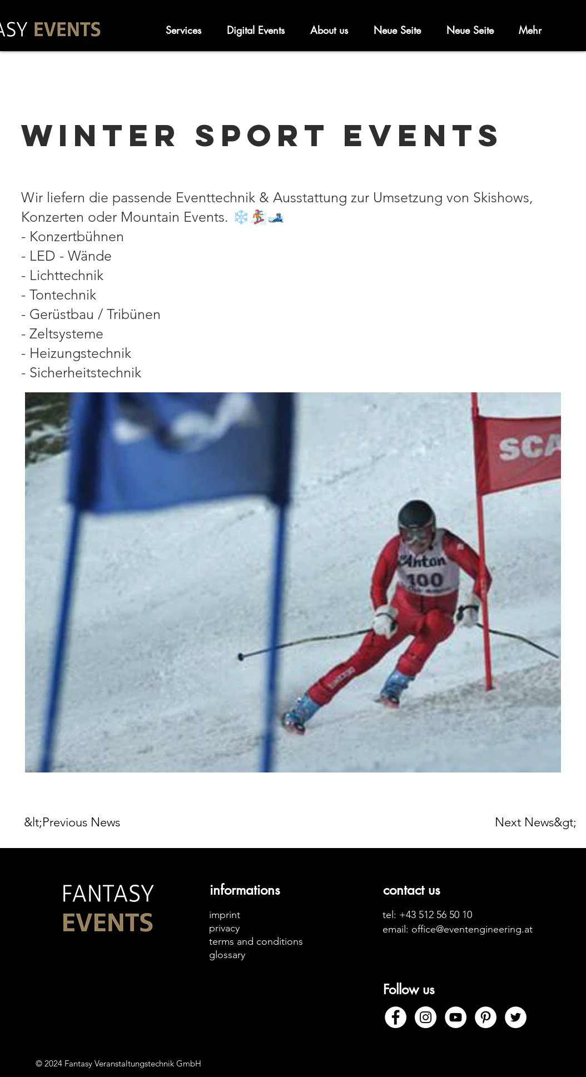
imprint (224, 915)
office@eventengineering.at (472, 929)
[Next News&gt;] (536, 822)
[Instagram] (425, 1017)
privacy (224, 928)
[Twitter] (516, 1017)
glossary (227, 955)
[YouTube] (455, 1017)
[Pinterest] (485, 1017)
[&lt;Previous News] (77, 822)
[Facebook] (395, 1017)
